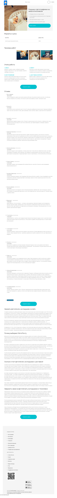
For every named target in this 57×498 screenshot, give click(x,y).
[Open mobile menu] (52, 2)
